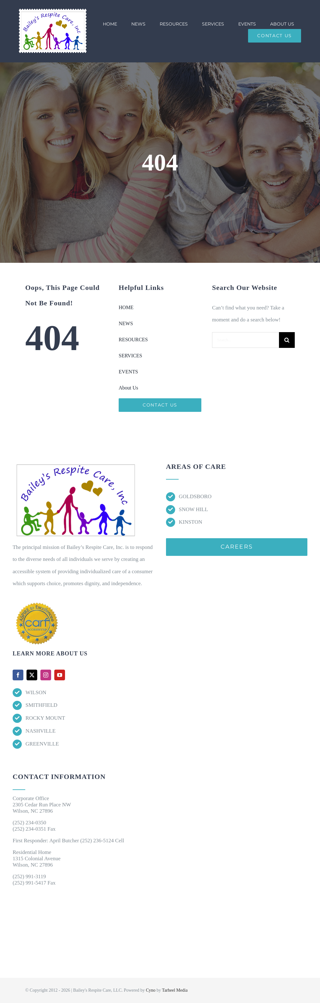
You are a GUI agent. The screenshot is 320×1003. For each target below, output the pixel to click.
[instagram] (45, 675)
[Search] (287, 340)
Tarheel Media (174, 990)
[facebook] (18, 675)
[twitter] (32, 675)
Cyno (150, 990)
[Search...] (245, 340)
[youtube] (59, 675)
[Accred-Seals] (37, 602)
